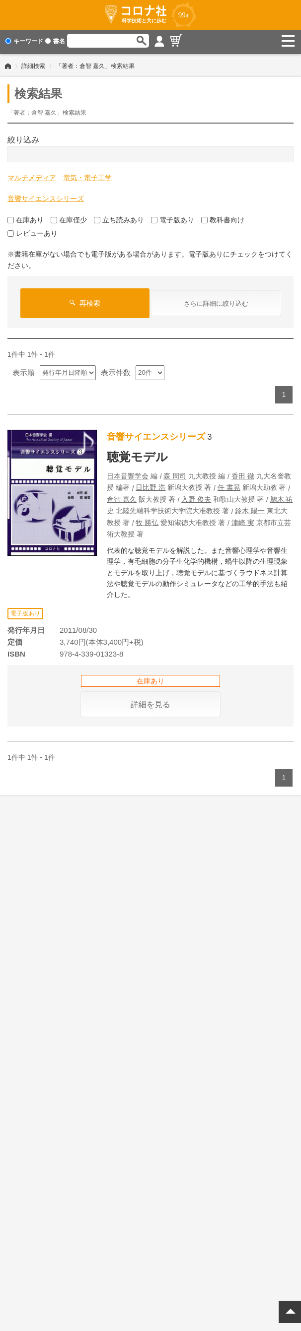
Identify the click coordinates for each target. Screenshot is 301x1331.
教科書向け (222, 218)
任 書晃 (229, 485)
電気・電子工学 (87, 176)
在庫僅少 (69, 218)
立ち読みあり (119, 218)
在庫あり (25, 218)
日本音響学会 (128, 474)
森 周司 (174, 474)
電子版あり (172, 218)
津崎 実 (242, 521)
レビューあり (32, 231)
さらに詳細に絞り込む (216, 301)
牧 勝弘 (147, 521)
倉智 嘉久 (122, 497)
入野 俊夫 (196, 497)
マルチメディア (31, 176)
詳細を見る (150, 702)
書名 (55, 41)
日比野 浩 (150, 485)
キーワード (24, 41)
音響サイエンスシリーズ (45, 196)
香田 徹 (242, 474)
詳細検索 (33, 64)
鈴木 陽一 (250, 509)
